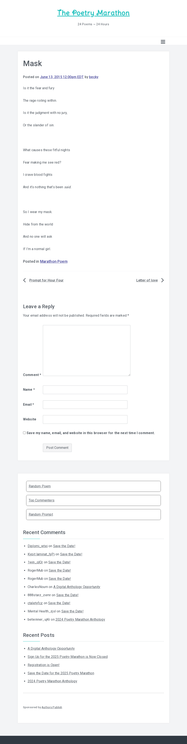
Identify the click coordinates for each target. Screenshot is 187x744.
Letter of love (147, 280)
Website (29, 419)
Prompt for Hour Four (46, 280)
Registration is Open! (44, 665)
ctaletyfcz (35, 603)
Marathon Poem (54, 261)
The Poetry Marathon (93, 12)
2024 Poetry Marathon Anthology (80, 619)
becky (93, 77)
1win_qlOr (35, 562)
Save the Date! (64, 546)
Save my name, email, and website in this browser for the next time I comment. (91, 433)
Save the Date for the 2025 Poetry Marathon (61, 673)
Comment (32, 374)
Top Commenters (41, 500)
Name (29, 389)
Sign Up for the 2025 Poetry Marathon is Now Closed (68, 656)
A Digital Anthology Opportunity (76, 586)
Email (28, 404)
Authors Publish (52, 706)
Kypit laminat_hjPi (41, 554)
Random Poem (40, 486)
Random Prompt (41, 514)
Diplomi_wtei (38, 546)
